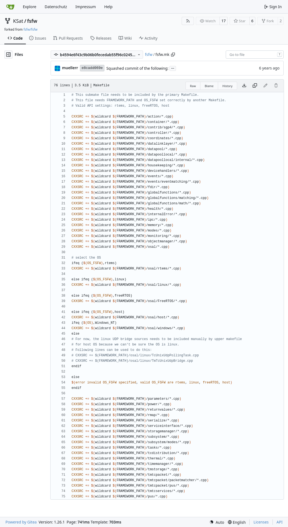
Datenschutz (56, 6)
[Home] (10, 7)
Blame (209, 86)
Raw (193, 86)
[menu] (216, 522)
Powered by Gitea (21, 522)
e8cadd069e (92, 68)
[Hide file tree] (8, 54)
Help (108, 6)
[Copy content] (254, 85)
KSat (18, 21)
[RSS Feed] (188, 21)
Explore (29, 6)
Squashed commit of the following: (137, 68)
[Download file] (244, 85)
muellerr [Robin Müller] (70, 67)
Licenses (261, 522)
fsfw (32, 21)
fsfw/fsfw (30, 29)
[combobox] (255, 54)
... (172, 68)
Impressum (85, 6)
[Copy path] (173, 54)
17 (223, 20)
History (227, 86)
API (280, 522)
